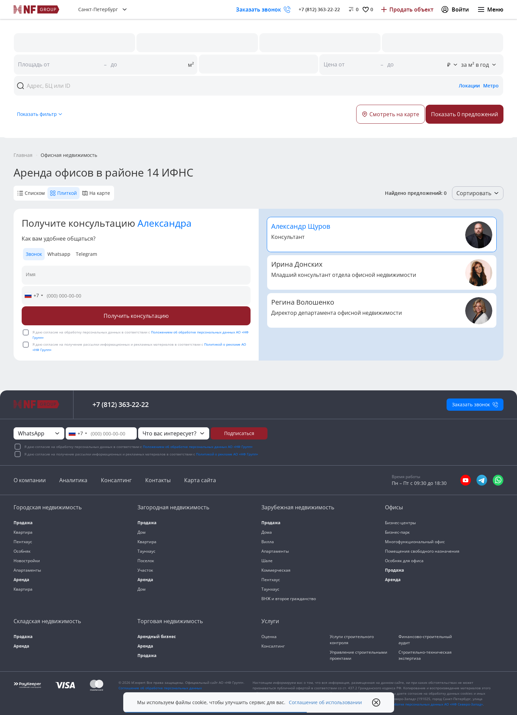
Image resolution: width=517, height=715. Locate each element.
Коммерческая (275, 570)
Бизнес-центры (400, 523)
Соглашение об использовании (325, 702)
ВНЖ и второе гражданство (288, 598)
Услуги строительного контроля (352, 640)
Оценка (269, 636)
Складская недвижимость (47, 621)
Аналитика (73, 480)
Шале (267, 561)
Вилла (267, 542)
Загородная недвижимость (173, 507)
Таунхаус (146, 551)
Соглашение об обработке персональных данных (160, 688)
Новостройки (27, 561)
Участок (145, 570)
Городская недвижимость (48, 507)
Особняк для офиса (404, 561)
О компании (30, 480)
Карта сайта (200, 480)
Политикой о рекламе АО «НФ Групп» (227, 454)
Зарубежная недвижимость (297, 507)
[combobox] (33, 295)
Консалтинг (116, 480)
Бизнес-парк (397, 532)
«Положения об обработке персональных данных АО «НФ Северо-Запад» (421, 704)
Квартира (23, 532)
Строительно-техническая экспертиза (425, 655)
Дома (266, 532)
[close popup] (376, 702)
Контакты (158, 480)
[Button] (464, 114)
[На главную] (37, 9)
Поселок (145, 561)
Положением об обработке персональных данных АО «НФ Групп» (198, 446)
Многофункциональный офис (415, 542)
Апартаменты (27, 570)
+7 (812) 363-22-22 (319, 9)
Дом (141, 532)
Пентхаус (23, 542)
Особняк (22, 551)
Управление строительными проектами (358, 655)
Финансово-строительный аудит (425, 640)
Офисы (394, 507)
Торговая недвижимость (170, 621)
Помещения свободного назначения (422, 551)
